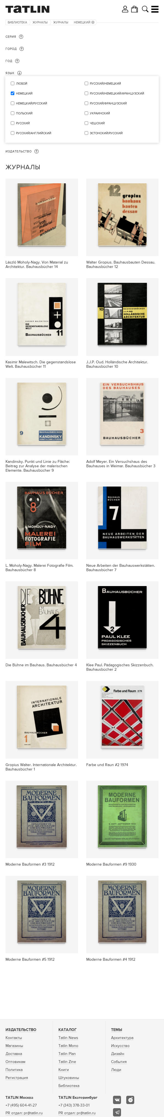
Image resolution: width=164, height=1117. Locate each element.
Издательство (21, 1030)
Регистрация (17, 1078)
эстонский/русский (106, 133)
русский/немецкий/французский (117, 93)
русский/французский (108, 103)
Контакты (14, 1038)
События (119, 1062)
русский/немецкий (105, 83)
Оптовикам (15, 1062)
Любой (21, 83)
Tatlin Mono (68, 1046)
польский (24, 113)
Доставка (14, 1054)
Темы (116, 1030)
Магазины (14, 1046)
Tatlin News (68, 1038)
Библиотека (17, 22)
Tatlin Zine (67, 1062)
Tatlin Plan (67, 1054)
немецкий (84, 22)
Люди (116, 1070)
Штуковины (68, 1078)
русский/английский (33, 133)
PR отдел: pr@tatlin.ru (24, 1113)
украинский (100, 113)
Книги (63, 1070)
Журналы (40, 22)
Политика (14, 1070)
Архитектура (122, 1038)
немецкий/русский (31, 103)
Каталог (67, 1030)
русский (23, 123)
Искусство (120, 1046)
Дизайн (117, 1054)
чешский (97, 123)
